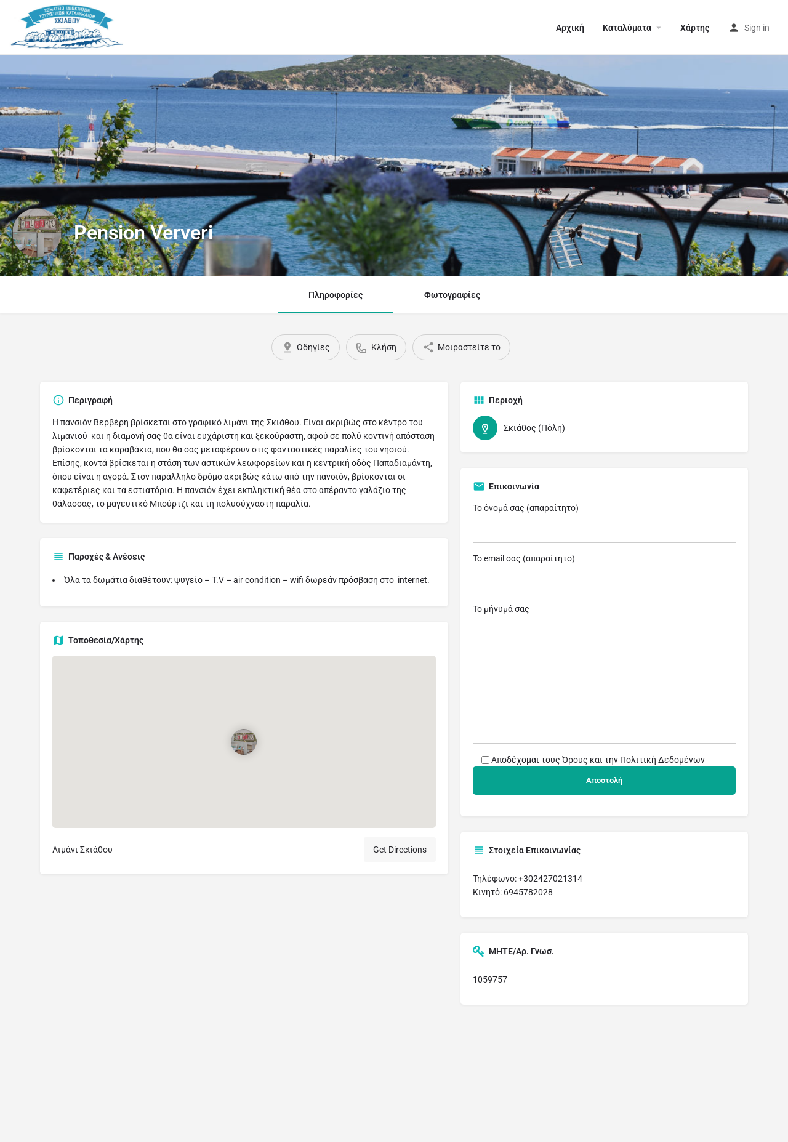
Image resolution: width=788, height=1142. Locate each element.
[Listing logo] (37, 232)
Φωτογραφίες (452, 295)
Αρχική (570, 28)
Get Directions (400, 849)
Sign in (757, 28)
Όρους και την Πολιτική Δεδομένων (633, 760)
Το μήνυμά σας (604, 674)
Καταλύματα (627, 28)
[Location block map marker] (244, 742)
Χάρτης (694, 28)
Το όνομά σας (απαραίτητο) (604, 523)
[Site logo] (69, 26)
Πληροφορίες (335, 295)
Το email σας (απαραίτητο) (604, 573)
